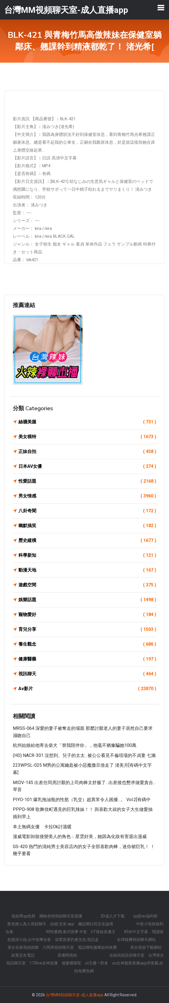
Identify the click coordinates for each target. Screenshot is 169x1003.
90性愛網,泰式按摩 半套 (66, 931)
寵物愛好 (87, 615)
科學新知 (87, 555)
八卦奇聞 (87, 511)
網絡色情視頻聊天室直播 (60, 916)
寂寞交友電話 (23, 955)
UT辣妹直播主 (103, 931)
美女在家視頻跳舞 (23, 947)
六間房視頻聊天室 (58, 947)
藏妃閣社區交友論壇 (95, 924)
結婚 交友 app (62, 924)
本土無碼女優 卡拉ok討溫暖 (42, 826)
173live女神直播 (44, 963)
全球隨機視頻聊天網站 (136, 939)
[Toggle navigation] (161, 7)
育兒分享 (87, 629)
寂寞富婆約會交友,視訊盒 (77, 939)
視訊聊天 (87, 674)
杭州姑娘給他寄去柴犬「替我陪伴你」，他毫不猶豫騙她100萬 (74, 745)
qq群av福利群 (145, 916)
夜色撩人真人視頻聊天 (26, 924)
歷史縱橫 (87, 540)
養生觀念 (87, 644)
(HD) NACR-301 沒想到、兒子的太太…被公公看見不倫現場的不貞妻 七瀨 (84, 755)
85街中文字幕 (136, 931)
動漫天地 (87, 570)
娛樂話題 (87, 600)
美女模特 (87, 437)
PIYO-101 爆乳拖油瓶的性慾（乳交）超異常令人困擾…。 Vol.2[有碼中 (82, 799)
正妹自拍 (87, 452)
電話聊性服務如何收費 (97, 947)
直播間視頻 (67, 955)
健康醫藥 (87, 659)
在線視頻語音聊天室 (126, 955)
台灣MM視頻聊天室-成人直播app (74, 995)
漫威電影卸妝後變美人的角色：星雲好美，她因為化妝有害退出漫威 (80, 836)
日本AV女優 (87, 466)
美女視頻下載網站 (145, 947)
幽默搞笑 (87, 526)
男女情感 (87, 496)
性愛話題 (87, 481)
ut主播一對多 (96, 963)
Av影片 (87, 689)
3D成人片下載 (112, 916)
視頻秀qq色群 (23, 916)
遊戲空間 (87, 585)
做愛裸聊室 (71, 963)
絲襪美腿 (87, 422)
